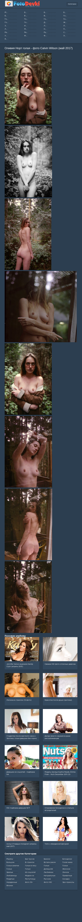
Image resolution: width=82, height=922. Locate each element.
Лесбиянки (48, 872)
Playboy (9, 859)
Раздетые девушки (10, 879)
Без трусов (29, 859)
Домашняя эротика (48, 869)
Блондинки (67, 859)
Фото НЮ (48, 882)
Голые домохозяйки (49, 866)
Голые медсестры (67, 866)
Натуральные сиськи (49, 876)
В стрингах (29, 862)
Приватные (67, 875)
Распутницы (30, 879)
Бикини (47, 859)
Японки (9, 885)
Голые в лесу (30, 865)
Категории (72, 4)
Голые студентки (10, 869)
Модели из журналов (29, 876)
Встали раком (50, 862)
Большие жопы (10, 863)
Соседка (65, 879)
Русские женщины (48, 879)
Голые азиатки (12, 865)
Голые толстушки (29, 869)
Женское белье (66, 869)
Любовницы (11, 875)
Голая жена (67, 862)
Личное (65, 872)
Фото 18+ (29, 882)
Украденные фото (11, 883)
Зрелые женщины (10, 873)
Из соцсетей (30, 872)
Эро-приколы (68, 882)
